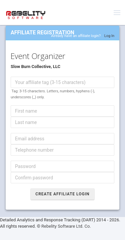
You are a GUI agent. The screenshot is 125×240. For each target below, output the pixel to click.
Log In (109, 36)
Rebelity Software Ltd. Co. (66, 226)
